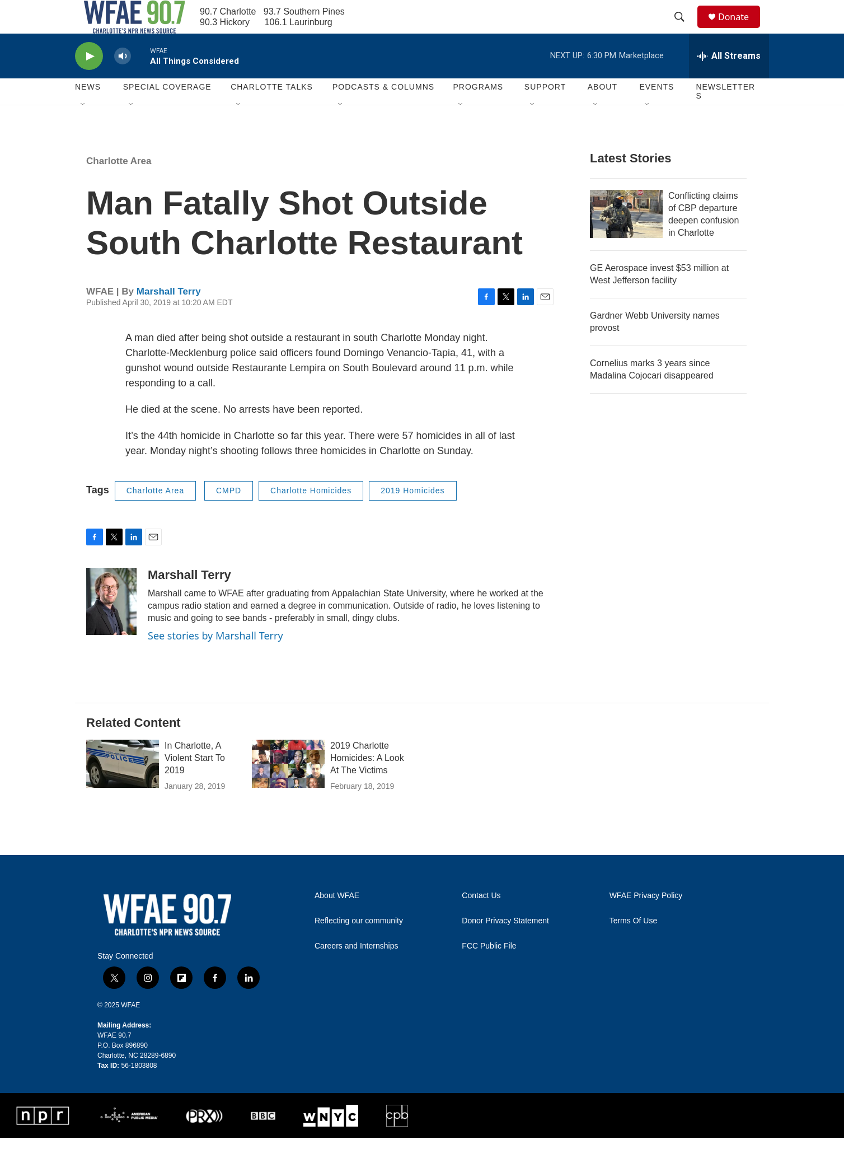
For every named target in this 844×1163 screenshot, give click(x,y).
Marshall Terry (169, 316)
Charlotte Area (119, 186)
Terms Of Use (633, 946)
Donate (740, 29)
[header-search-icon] (684, 30)
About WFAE (337, 921)
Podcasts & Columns (383, 112)
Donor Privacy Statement (505, 946)
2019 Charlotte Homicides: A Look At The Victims (367, 783)
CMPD (228, 515)
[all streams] (729, 81)
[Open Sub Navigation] (83, 129)
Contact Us (481, 921)
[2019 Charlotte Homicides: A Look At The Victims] (288, 789)
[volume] (122, 81)
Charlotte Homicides (310, 515)
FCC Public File (489, 971)
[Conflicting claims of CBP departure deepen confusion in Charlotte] (626, 239)
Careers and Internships (356, 971)
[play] (89, 81)
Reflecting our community (359, 946)
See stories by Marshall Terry (215, 660)
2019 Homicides (412, 515)
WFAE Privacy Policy (646, 921)
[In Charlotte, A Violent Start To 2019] (122, 789)
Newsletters (725, 116)
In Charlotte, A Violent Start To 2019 (195, 783)
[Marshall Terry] (111, 626)
